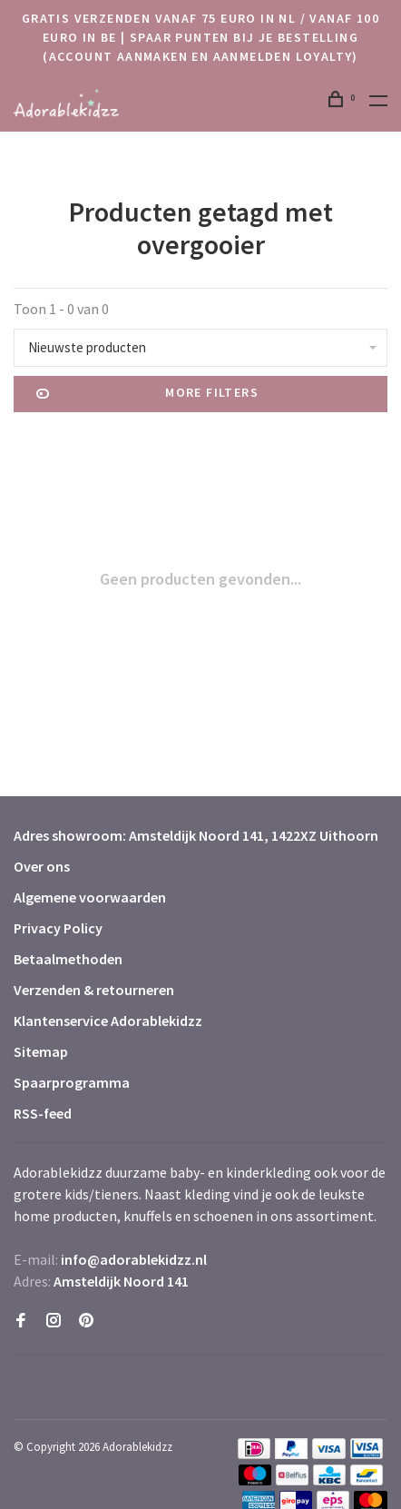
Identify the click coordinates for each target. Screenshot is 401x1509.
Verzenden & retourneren (94, 990)
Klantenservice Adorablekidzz (108, 1020)
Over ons (42, 866)
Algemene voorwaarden (90, 897)
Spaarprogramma (72, 1082)
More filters (147, 394)
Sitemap (41, 1051)
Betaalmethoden (68, 959)
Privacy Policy (58, 928)
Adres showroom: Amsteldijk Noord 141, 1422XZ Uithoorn (196, 835)
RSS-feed (43, 1113)
